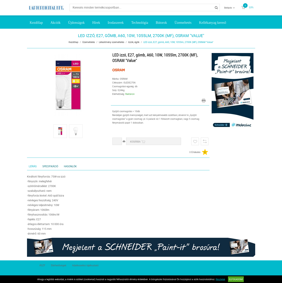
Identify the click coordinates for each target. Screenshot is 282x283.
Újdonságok (76, 23)
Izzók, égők (133, 42)
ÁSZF (42, 265)
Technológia (139, 23)
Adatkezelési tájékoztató (85, 265)
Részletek (220, 279)
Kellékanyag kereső (212, 23)
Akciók (55, 23)
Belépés (228, 7)
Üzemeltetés (183, 23)
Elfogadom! (236, 279)
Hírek (96, 23)
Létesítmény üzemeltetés (111, 42)
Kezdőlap (36, 23)
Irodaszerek (116, 23)
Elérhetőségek (58, 265)
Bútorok (161, 23)
